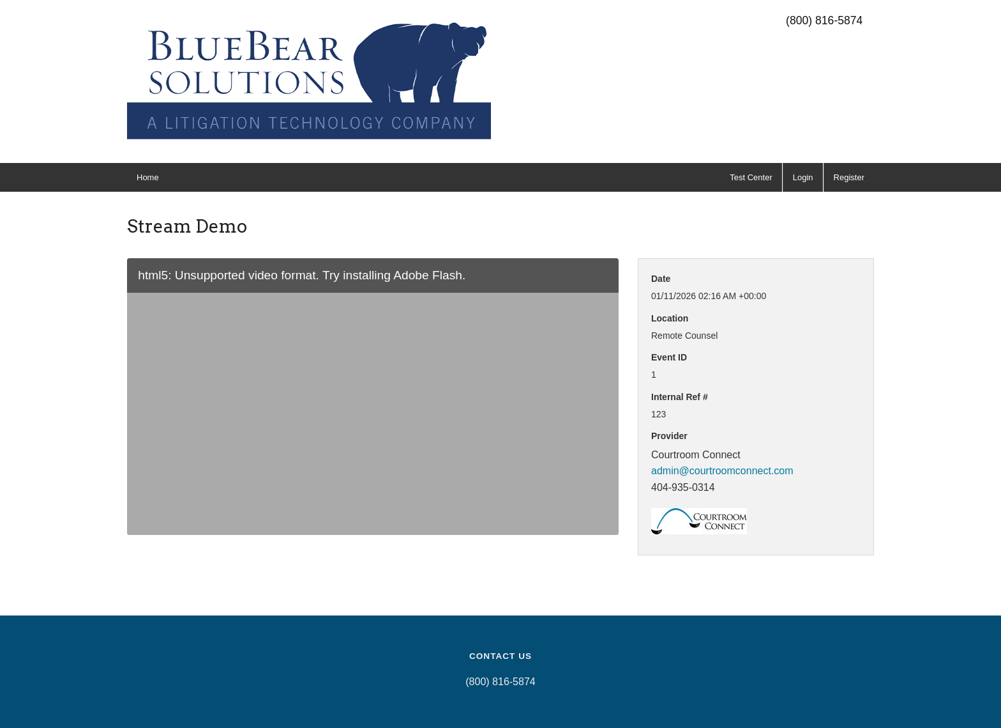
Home (148, 177)
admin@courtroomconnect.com (722, 470)
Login (803, 177)
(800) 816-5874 (824, 20)
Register (849, 177)
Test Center (751, 177)
